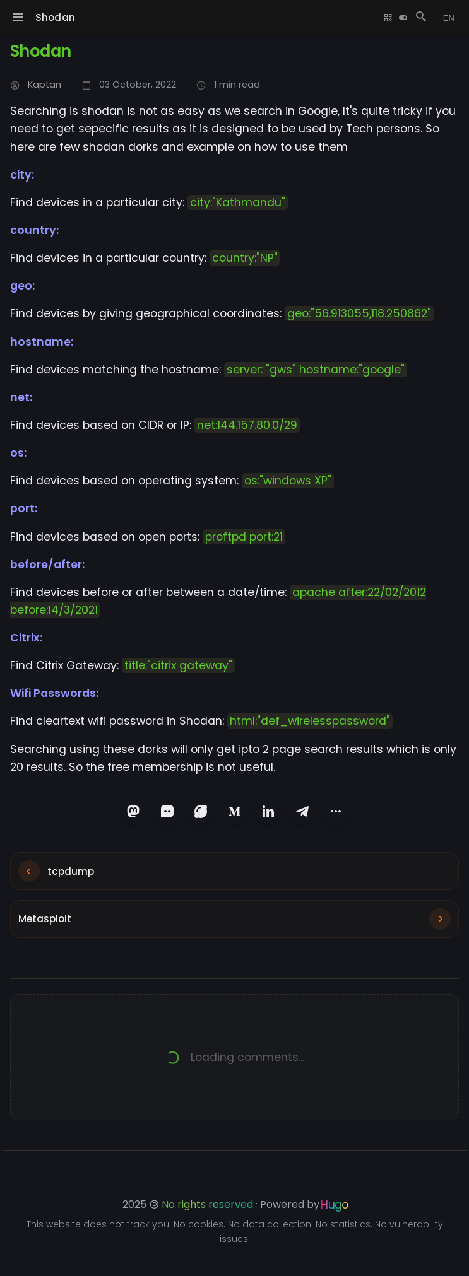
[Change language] (447, 17)
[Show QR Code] (386, 18)
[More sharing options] (341, 812)
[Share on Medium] (235, 812)
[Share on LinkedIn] (270, 812)
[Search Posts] (418, 17)
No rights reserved (207, 1204)
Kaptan (44, 84)
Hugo (334, 1204)
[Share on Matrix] (164, 812)
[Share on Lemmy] (199, 812)
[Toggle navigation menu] (17, 17)
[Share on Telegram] (305, 812)
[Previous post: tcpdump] (234, 876)
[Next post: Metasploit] (234, 930)
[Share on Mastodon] (129, 812)
